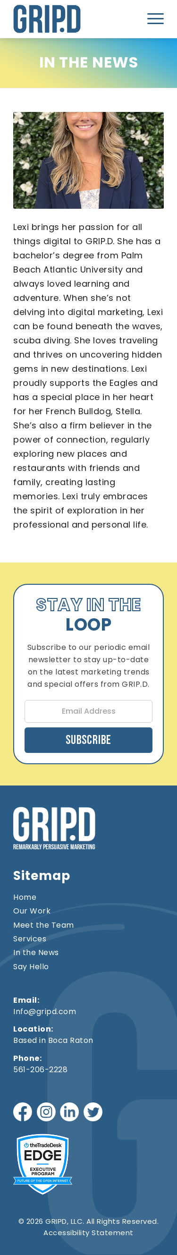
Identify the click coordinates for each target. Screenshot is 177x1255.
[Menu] (152, 19)
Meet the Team (43, 925)
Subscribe (88, 740)
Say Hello (31, 967)
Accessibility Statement (88, 1233)
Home (24, 897)
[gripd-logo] (58, 19)
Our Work (32, 911)
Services (29, 939)
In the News (36, 953)
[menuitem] (152, 19)
